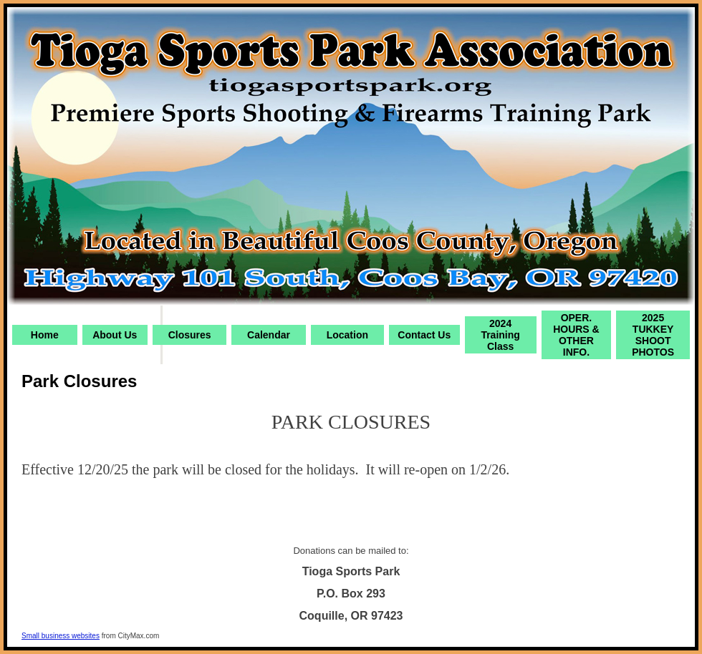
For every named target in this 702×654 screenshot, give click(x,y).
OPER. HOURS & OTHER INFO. (576, 335)
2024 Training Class (500, 335)
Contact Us (424, 335)
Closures (189, 335)
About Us (114, 335)
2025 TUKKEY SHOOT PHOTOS (653, 335)
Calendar (268, 335)
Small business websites (60, 636)
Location (347, 335)
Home (45, 335)
